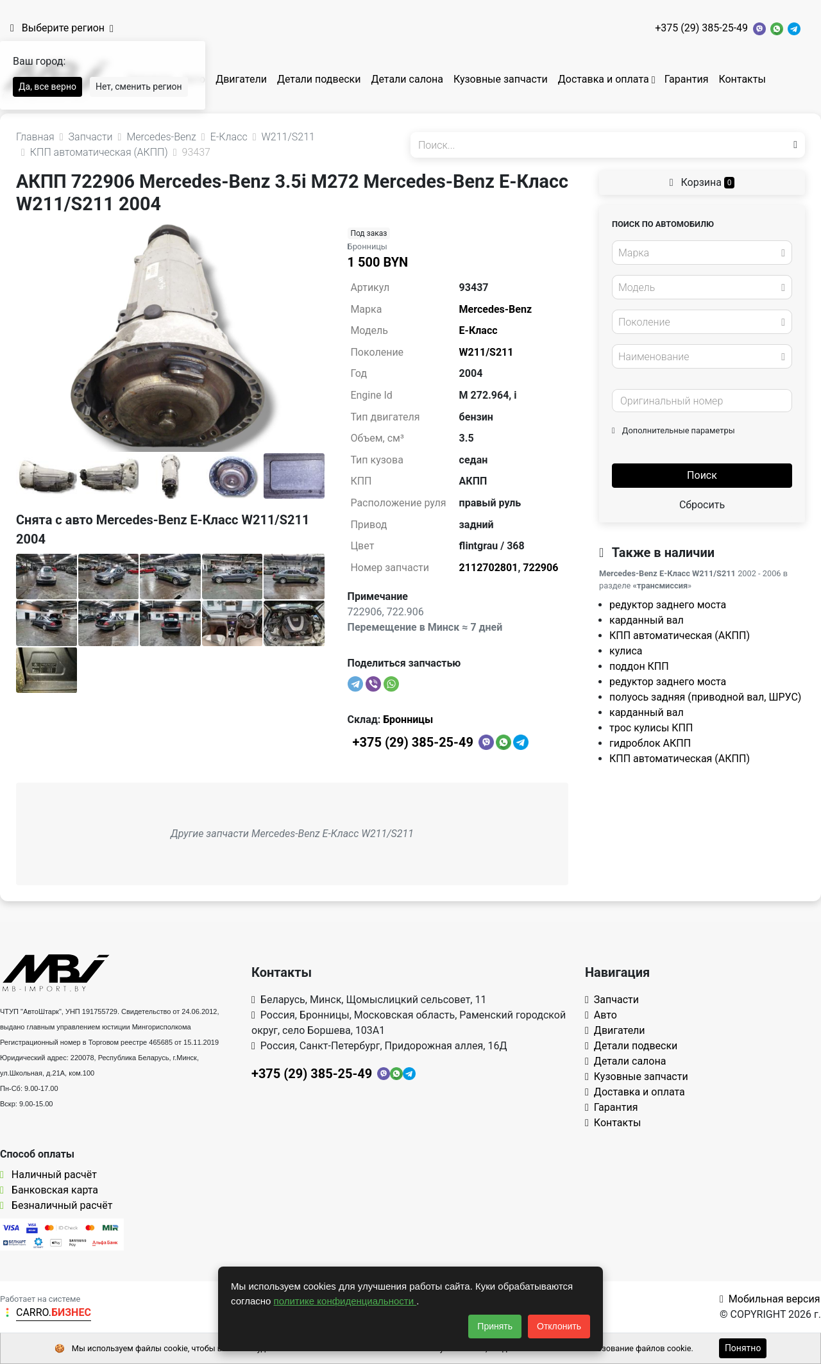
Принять (494, 1326)
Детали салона (407, 79)
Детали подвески (319, 79)
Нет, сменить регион (139, 86)
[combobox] (702, 252)
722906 (540, 567)
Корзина (702, 182)
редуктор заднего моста (667, 605)
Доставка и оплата (603, 79)
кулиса (625, 651)
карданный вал (646, 620)
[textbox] (698, 253)
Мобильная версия (770, 1299)
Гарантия (686, 79)
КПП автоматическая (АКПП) (679, 635)
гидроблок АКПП (650, 743)
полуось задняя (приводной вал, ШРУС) (705, 697)
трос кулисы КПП (651, 728)
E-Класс (478, 330)
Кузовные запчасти (500, 79)
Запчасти (612, 1000)
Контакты (741, 79)
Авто (601, 1015)
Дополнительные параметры (673, 430)
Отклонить (559, 1326)
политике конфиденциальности (345, 1300)
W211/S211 (486, 352)
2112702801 (488, 567)
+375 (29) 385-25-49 (701, 28)
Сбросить (702, 505)
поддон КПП (639, 666)
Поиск (702, 475)
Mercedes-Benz (495, 309)
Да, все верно (47, 86)
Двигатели (241, 79)
